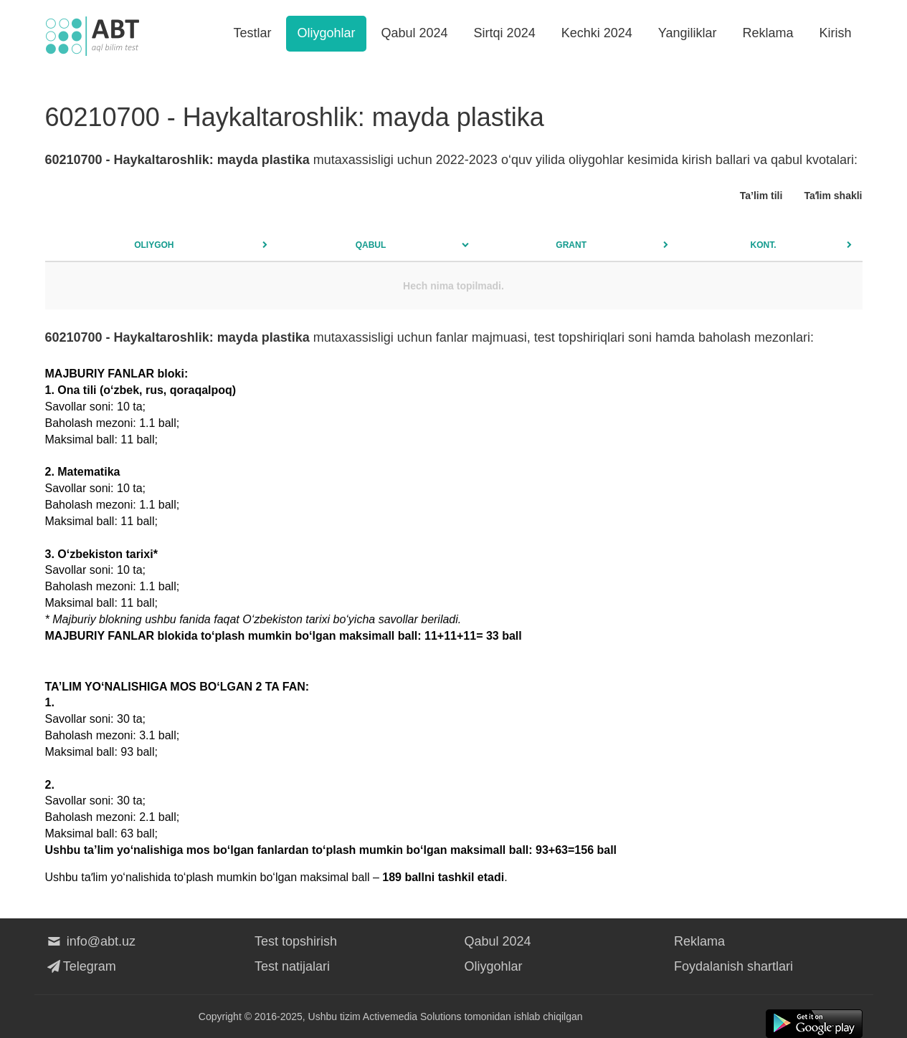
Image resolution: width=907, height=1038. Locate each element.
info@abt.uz (90, 941)
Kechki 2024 (596, 33)
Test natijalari (292, 966)
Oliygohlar (326, 33)
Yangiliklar (687, 33)
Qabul (371, 245)
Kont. (764, 245)
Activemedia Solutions (412, 1016)
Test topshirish (296, 941)
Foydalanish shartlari (733, 966)
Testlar (252, 33)
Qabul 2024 (414, 33)
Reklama (767, 33)
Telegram (80, 966)
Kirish (835, 33)
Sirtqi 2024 (505, 33)
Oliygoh (154, 245)
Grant (571, 245)
